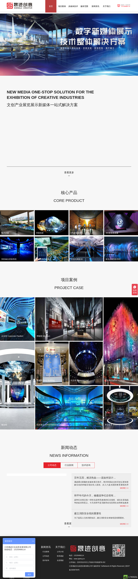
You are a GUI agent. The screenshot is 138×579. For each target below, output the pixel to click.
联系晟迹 (60, 556)
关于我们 (106, 6)
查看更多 (69, 172)
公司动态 (52, 465)
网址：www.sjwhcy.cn (77, 559)
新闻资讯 (95, 6)
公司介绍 (60, 552)
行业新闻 (69, 465)
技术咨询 (86, 465)
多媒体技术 (73, 6)
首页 (51, 6)
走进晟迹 (60, 560)
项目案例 (62, 6)
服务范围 (84, 6)
